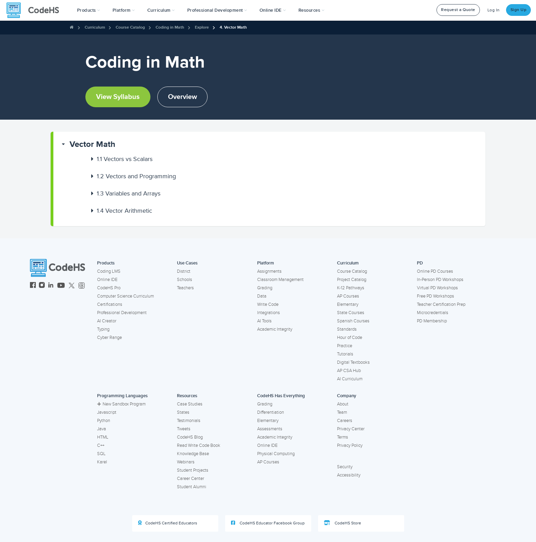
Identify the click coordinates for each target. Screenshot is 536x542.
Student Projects (192, 470)
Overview (182, 97)
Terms (342, 437)
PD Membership (432, 321)
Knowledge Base (193, 453)
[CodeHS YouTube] (61, 286)
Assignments (269, 271)
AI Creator (106, 321)
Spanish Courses (353, 321)
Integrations (268, 312)
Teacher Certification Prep (441, 304)
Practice (344, 346)
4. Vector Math (233, 27)
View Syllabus (118, 97)
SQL (101, 453)
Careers (344, 420)
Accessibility (348, 475)
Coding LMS (108, 271)
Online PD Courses (435, 271)
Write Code (267, 304)
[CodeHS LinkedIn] (51, 286)
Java (101, 429)
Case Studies (189, 404)
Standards (347, 329)
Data (261, 296)
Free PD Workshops (435, 296)
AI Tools (264, 321)
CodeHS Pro (108, 288)
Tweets (183, 429)
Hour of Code (349, 337)
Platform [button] (124, 10)
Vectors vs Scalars (125, 159)
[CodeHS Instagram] (42, 286)
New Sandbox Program (121, 404)
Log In (493, 10)
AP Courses (348, 296)
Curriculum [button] (161, 10)
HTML (102, 437)
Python (103, 420)
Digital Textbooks (353, 362)
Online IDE (107, 279)
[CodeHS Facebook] (33, 286)
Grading (264, 288)
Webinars (186, 462)
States (183, 412)
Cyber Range (109, 337)
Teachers (185, 288)
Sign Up (519, 9)
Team (342, 412)
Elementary (347, 304)
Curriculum (95, 27)
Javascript (106, 412)
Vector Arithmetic (124, 210)
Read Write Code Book (198, 445)
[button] (88, 10)
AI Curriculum (349, 379)
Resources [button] (311, 10)
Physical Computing (276, 453)
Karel (102, 462)
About (342, 404)
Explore (202, 27)
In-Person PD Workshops (440, 279)
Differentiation (270, 412)
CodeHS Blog (190, 437)
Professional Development (122, 312)
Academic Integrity (274, 329)
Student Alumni (191, 487)
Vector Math (92, 144)
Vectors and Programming (136, 176)
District (183, 271)
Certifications (109, 304)
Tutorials (345, 354)
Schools (184, 279)
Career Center (190, 478)
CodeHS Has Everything (281, 395)
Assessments (269, 429)
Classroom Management (280, 279)
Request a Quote (458, 9)
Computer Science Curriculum (125, 296)
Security (345, 467)
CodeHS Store (342, 523)
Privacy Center (351, 429)
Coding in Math (170, 27)
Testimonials (188, 420)
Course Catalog (130, 27)
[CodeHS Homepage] (35, 10)
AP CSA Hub (349, 370)
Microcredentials (432, 312)
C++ (100, 445)
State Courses (350, 312)
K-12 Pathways (350, 288)
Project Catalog (351, 279)
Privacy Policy (349, 445)
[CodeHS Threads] (81, 286)
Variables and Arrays (128, 193)
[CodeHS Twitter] (71, 286)
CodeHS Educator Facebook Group (268, 523)
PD (420, 263)
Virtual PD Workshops (437, 288)
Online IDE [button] (273, 10)
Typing (103, 329)
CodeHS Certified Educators (167, 523)
